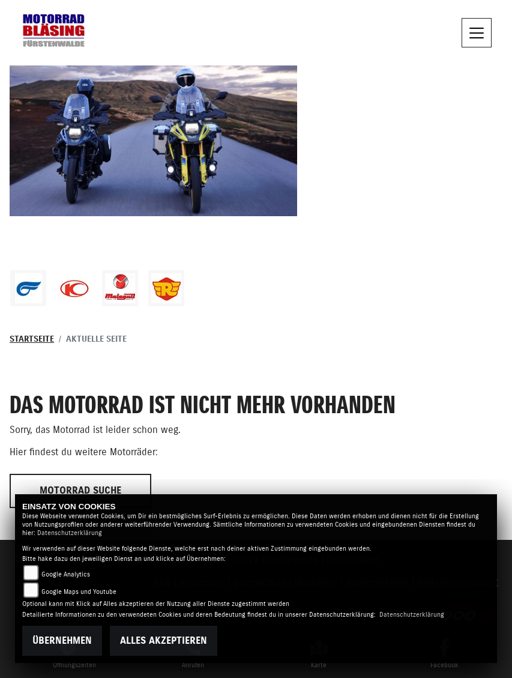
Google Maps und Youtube (78, 592)
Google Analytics (65, 574)
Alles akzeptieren (163, 641)
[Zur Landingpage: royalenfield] (166, 288)
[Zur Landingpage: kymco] (74, 288)
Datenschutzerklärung (69, 533)
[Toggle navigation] (477, 33)
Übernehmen (62, 641)
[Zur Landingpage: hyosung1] (28, 288)
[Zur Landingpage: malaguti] (120, 288)
